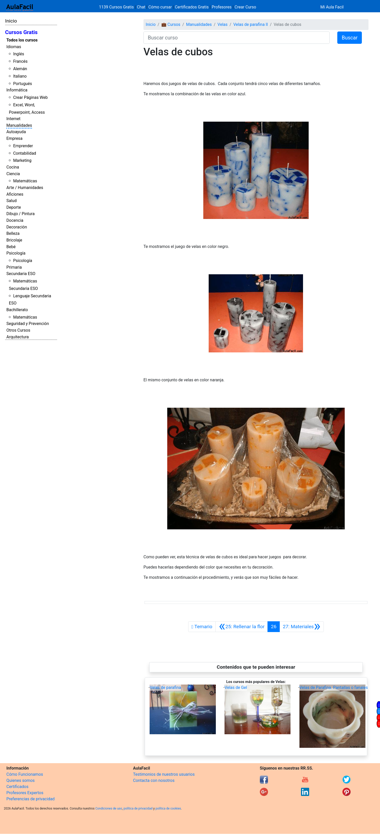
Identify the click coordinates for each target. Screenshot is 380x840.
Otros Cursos (18, 330)
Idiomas (13, 46)
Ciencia (13, 173)
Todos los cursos (22, 40)
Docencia (14, 220)
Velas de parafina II (250, 24)
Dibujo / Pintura (20, 213)
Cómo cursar (160, 7)
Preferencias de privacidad (30, 798)
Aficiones (14, 194)
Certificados (17, 786)
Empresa (14, 138)
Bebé (11, 246)
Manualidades (19, 125)
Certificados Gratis (192, 7)
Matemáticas (25, 180)
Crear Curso (245, 7)
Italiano (20, 76)
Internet (13, 118)
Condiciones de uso (108, 808)
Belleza (12, 233)
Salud (11, 200)
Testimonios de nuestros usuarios (164, 774)
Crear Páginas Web (30, 97)
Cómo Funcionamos (24, 774)
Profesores (222, 7)
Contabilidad (24, 153)
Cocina (12, 167)
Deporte (13, 207)
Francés (20, 61)
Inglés (18, 53)
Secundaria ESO (20, 273)
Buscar (349, 38)
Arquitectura (17, 336)
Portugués (22, 83)
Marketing (22, 160)
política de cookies (168, 808)
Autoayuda (16, 131)
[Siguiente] (302, 626)
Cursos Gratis (21, 32)
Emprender (23, 145)
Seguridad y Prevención (27, 323)
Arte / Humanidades (24, 187)
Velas (223, 24)
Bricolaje (14, 240)
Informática (16, 90)
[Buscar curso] (236, 38)
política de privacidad (138, 808)
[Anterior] (241, 626)
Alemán (20, 68)
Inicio (11, 21)
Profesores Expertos (24, 792)
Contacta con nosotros (153, 780)
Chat (141, 7)
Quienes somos (20, 780)
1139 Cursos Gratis (117, 7)
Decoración (16, 227)
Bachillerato (17, 309)
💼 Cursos (170, 24)
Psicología (15, 253)
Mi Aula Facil (332, 7)
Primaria (14, 267)
